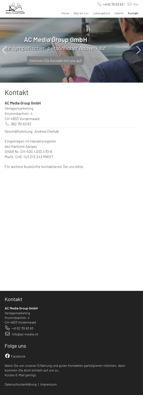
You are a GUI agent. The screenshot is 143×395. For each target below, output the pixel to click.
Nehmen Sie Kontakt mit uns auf (55, 60)
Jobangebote (101, 13)
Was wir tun (81, 13)
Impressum (49, 384)
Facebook (18, 356)
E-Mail (20, 375)
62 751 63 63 (115, 4)
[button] (4, 50)
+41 (105, 4)
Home (65, 13)
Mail (135, 4)
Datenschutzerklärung (21, 384)
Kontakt (133, 13)
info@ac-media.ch (25, 334)
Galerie (119, 13)
